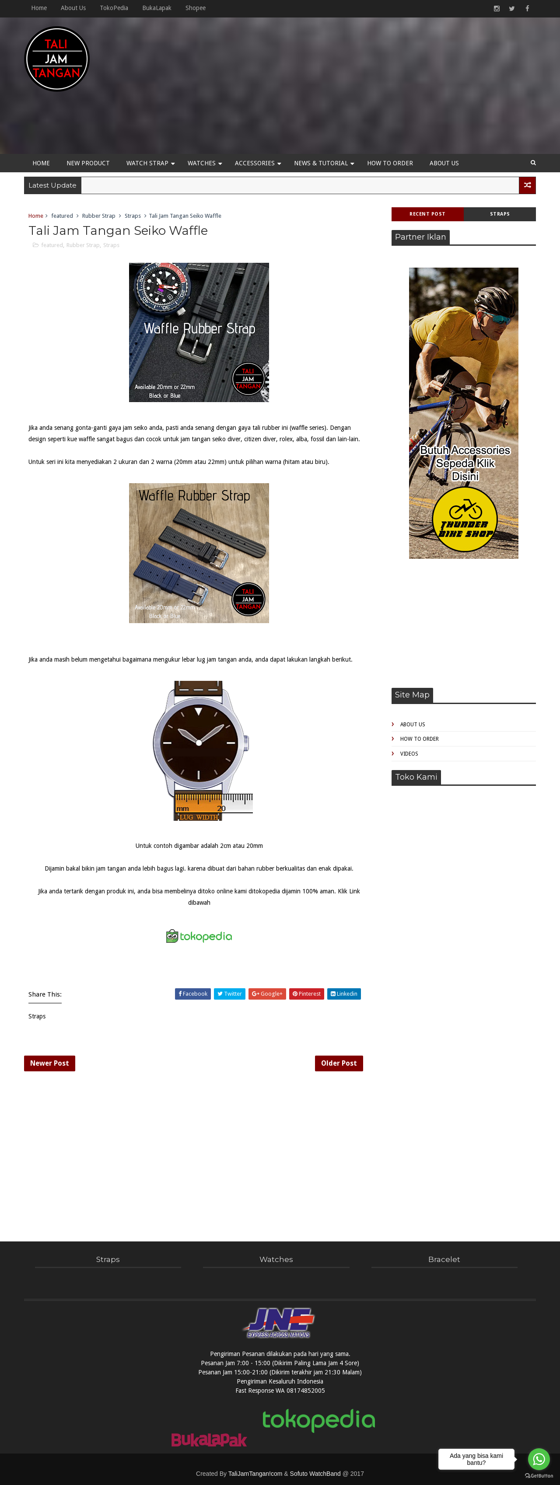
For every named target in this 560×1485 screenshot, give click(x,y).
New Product (88, 163)
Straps (500, 214)
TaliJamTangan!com (255, 1473)
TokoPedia (114, 7)
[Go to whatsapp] (539, 1459)
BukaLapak (157, 7)
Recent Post (428, 214)
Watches (202, 163)
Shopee (196, 7)
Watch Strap (147, 163)
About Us (73, 7)
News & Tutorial (321, 163)
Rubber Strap (99, 216)
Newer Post (49, 1063)
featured (62, 216)
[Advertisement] (376, 88)
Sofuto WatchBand (315, 1473)
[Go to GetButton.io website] (539, 1476)
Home (39, 7)
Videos (409, 754)
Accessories (255, 163)
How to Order (390, 163)
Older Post (339, 1063)
